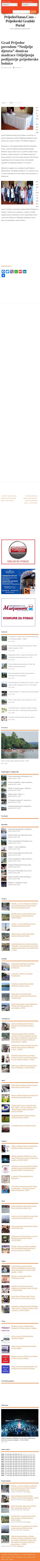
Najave (11, 1559)
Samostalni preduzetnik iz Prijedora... (20, 829)
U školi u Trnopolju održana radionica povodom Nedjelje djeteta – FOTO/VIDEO (9, 498)
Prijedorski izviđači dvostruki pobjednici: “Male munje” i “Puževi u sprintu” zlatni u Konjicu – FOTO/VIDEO (24, 1308)
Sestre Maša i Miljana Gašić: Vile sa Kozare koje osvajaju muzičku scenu (23, 1297)
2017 (2, 1470)
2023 (2, 1459)
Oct (29, 1456)
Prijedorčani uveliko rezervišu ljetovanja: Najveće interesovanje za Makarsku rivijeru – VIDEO (24, 1047)
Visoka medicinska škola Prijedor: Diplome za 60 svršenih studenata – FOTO (22, 1025)
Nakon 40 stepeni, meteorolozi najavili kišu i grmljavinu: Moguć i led (23, 1207)
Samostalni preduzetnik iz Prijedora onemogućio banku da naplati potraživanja (22, 965)
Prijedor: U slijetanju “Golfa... (18, 882)
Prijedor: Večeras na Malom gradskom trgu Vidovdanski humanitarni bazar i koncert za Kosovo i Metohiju (23, 1248)
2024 (2, 1457)
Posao (13, 1557)
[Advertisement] (20, 35)
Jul (21, 1454)
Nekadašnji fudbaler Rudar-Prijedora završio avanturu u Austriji (23, 1116)
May (16, 1454)
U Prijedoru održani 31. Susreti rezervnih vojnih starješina (23, 691)
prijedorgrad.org (6, 266)
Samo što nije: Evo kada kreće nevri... (20, 835)
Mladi (2, 1559)
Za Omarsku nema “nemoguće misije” (23, 1125)
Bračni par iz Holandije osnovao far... (20, 871)
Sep (26, 1456)
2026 (2, 1454)
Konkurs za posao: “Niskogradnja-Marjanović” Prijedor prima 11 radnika (23, 1327)
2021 (2, 1463)
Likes (4, 102)
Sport (25, 1557)
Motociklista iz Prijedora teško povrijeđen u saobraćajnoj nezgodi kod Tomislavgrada (23, 996)
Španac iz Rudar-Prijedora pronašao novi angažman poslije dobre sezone (24, 1096)
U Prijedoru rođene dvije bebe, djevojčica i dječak (21, 717)
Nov (31, 1456)
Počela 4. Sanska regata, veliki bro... (20, 788)
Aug (23, 1456)
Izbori (6, 1559)
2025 (2, 1456)
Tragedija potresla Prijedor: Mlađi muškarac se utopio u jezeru (22, 985)
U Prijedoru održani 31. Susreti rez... (20, 800)
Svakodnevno (18, 67)
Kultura (30, 1557)
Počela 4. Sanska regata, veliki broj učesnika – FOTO (22, 700)
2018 (2, 1468)
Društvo (28, 1491)
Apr (13, 1454)
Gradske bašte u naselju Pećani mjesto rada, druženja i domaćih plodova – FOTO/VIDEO (23, 916)
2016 (2, 1472)
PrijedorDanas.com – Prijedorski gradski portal (20, 21)
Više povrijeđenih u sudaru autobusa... (20, 782)
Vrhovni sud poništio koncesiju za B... (20, 853)
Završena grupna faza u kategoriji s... (20, 806)
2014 (2, 1475)
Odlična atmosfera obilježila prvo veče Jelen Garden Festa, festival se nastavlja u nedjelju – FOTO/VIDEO (24, 1158)
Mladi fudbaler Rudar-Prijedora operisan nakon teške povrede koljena (24, 1086)
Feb (8, 1454)
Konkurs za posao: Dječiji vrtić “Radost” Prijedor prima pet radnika (24, 1357)
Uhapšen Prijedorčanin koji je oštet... (20, 865)
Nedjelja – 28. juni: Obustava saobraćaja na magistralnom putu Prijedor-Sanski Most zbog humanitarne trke (24, 905)
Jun (19, 1454)
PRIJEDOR (20, 1393)
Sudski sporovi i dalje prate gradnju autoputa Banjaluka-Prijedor (22, 935)
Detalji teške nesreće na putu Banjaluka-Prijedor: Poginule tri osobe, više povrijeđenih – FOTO (24, 1006)
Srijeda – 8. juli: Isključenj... (17, 847)
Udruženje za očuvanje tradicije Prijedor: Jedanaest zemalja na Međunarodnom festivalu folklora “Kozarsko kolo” (24, 1168)
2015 (2, 1473)
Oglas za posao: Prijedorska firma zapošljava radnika (22, 1337)
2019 (2, 1466)
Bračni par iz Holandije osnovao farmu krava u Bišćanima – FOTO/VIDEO (23, 1066)
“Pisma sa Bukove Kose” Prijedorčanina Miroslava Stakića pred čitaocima (24, 1147)
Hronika (8, 1557)
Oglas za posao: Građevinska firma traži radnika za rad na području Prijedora (24, 1367)
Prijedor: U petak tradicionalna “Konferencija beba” (21, 1277)
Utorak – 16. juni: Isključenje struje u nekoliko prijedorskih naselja (23, 925)
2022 (2, 1461)
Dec (34, 1456)
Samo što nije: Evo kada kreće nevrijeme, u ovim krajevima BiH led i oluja (24, 1217)
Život (27, 1510)
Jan (6, 1454)
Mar (11, 1454)
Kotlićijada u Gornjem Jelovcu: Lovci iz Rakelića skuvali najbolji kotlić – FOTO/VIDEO (24, 1238)
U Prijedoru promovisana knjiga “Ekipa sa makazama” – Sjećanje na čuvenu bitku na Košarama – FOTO (24, 1188)
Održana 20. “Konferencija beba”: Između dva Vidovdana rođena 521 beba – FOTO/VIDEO (24, 1288)
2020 (2, 1465)
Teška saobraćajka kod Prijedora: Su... (20, 776)
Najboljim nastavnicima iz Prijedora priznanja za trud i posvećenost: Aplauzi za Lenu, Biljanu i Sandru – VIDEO (24, 1057)
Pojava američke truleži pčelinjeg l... (20, 877)
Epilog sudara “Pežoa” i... (16, 794)
